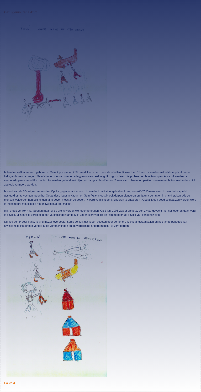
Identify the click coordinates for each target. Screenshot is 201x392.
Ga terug (9, 383)
